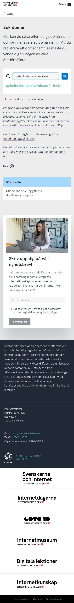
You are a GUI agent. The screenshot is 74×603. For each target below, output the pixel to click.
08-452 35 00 (20, 437)
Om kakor (38, 598)
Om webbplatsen (21, 598)
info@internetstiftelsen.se (26, 433)
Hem (10, 13)
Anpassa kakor (53, 598)
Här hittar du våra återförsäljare (25, 99)
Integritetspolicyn (47, 312)
